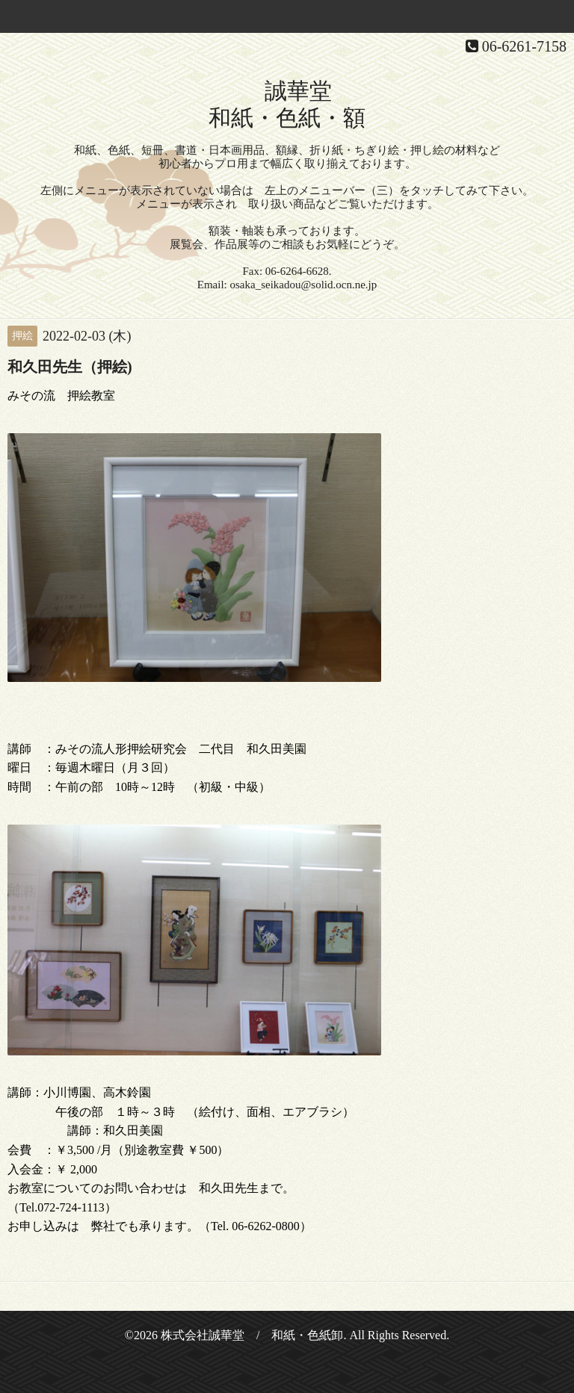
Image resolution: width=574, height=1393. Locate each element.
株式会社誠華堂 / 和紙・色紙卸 (252, 1335)
